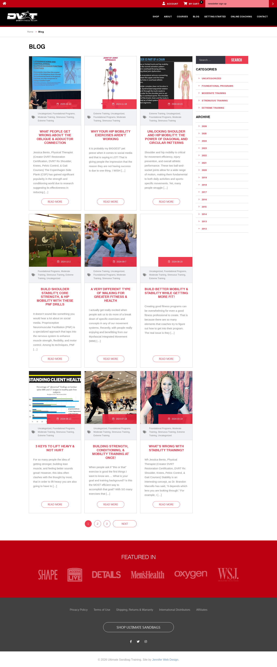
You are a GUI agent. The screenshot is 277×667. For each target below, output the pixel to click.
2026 (204, 126)
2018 (204, 185)
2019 (204, 177)
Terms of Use (102, 609)
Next (125, 523)
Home (30, 31)
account (170, 3)
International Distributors (174, 609)
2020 (204, 170)
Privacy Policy (79, 609)
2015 (204, 206)
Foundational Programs (64, 113)
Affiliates (201, 609)
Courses (182, 16)
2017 (204, 192)
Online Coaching (241, 16)
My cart (193, 2)
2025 (204, 133)
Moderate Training (46, 117)
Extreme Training (46, 120)
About (168, 16)
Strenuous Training (65, 117)
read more (55, 201)
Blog (196, 16)
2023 (204, 148)
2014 (204, 214)
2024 (204, 141)
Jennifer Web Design (165, 659)
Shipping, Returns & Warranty (134, 609)
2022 (204, 155)
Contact (262, 16)
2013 (204, 221)
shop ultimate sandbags (138, 627)
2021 (204, 163)
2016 (204, 199)
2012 (204, 228)
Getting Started (215, 16)
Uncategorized (44, 113)
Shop (156, 16)
